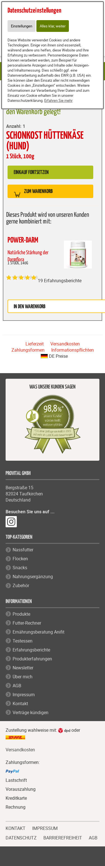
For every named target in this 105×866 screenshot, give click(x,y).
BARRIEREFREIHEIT (62, 837)
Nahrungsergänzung (33, 576)
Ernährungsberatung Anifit (38, 632)
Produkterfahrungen (32, 659)
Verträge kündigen (30, 712)
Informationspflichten (72, 350)
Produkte (21, 614)
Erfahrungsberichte (31, 650)
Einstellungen (21, 26)
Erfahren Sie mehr (58, 100)
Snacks (20, 567)
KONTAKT (15, 827)
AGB (17, 686)
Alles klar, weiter (53, 26)
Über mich (22, 677)
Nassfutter (23, 550)
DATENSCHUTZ (21, 837)
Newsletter (23, 668)
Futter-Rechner (27, 623)
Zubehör (21, 585)
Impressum (24, 694)
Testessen (22, 641)
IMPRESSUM (45, 827)
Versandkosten (65, 344)
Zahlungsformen (28, 350)
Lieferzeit (34, 344)
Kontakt (20, 703)
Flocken (20, 559)
